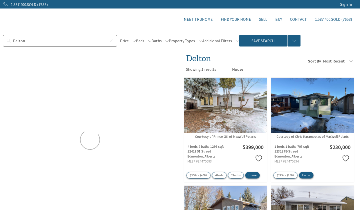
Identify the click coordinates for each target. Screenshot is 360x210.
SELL (263, 19)
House (252, 175)
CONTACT (298, 19)
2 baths (235, 175)
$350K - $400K (198, 175)
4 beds (219, 175)
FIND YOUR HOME (236, 19)
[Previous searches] (294, 40)
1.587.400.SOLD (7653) (333, 19)
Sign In (346, 4)
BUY (278, 19)
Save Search (263, 40)
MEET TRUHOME (198, 19)
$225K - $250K (285, 175)
